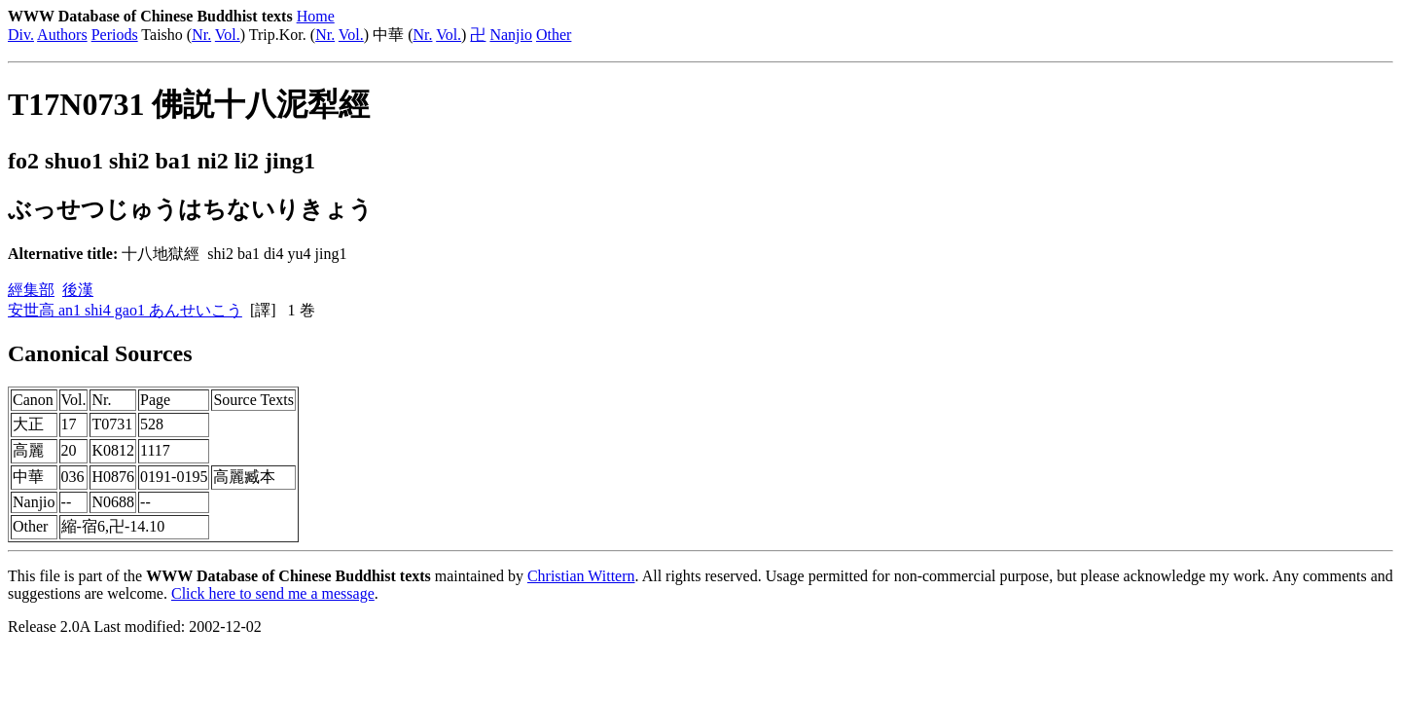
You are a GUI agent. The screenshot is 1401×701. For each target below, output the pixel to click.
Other (553, 34)
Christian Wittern (581, 576)
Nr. (201, 34)
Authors (62, 34)
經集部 (31, 289)
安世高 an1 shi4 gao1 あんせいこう (125, 310)
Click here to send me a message (273, 593)
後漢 (77, 289)
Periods (114, 34)
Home (316, 16)
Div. (21, 34)
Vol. (227, 34)
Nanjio (510, 34)
